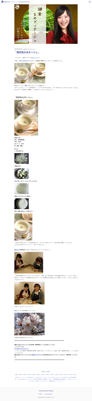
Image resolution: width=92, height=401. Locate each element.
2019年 (52, 374)
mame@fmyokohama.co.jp (21, 349)
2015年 (70, 374)
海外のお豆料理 (37, 379)
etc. (49, 377)
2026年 (20, 374)
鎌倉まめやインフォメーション (56, 381)
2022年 (38, 374)
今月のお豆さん (30, 377)
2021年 (42, 374)
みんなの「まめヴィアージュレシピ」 (39, 381)
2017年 (61, 374)
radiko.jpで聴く (48, 394)
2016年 (65, 374)
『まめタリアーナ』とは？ (41, 377)
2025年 (24, 374)
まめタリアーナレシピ (56, 377)
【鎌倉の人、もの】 (47, 379)
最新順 (48, 371)
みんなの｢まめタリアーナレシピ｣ (25, 379)
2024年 (29, 374)
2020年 (47, 374)
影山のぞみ (34, 57)
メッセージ (23, 377)
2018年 (56, 374)
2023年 (33, 374)
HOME (40, 394)
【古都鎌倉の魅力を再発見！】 (60, 379)
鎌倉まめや (17, 250)
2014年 (74, 374)
